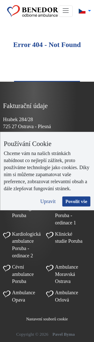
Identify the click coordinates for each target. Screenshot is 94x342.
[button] (66, 11)
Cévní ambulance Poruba (23, 274)
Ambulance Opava (23, 296)
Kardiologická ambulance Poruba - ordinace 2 (26, 244)
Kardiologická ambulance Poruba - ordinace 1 (69, 211)
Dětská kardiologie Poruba (23, 208)
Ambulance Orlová (66, 296)
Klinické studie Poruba (68, 237)
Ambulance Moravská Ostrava (66, 274)
